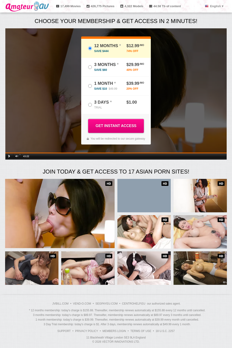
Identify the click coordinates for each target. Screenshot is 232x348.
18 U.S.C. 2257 (165, 331)
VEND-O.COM (82, 303)
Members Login (114, 331)
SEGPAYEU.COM (106, 303)
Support (64, 331)
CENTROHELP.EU (133, 303)
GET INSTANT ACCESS (116, 126)
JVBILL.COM (60, 303)
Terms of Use (140, 331)
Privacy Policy (86, 331)
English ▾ (216, 6)
